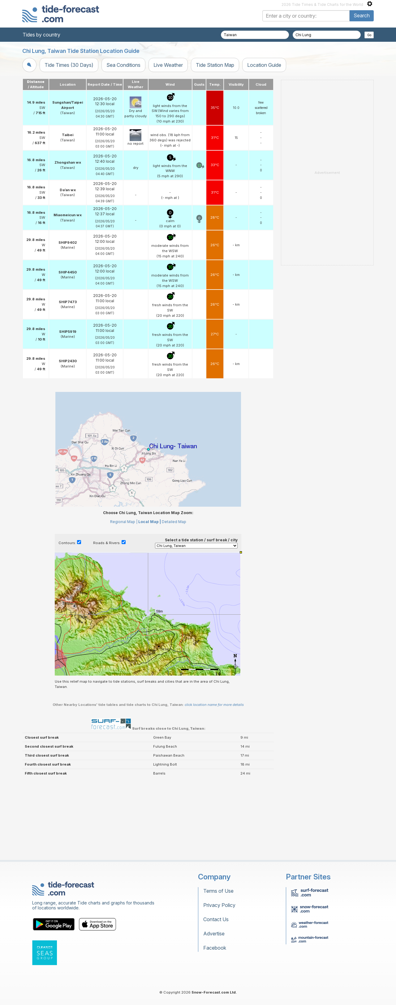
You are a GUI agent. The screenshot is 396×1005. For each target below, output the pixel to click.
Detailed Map (174, 521)
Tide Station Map (215, 65)
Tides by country (41, 35)
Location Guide (264, 65)
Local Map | (149, 521)
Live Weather (168, 65)
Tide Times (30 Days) (69, 65)
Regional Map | (123, 521)
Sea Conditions (123, 65)
